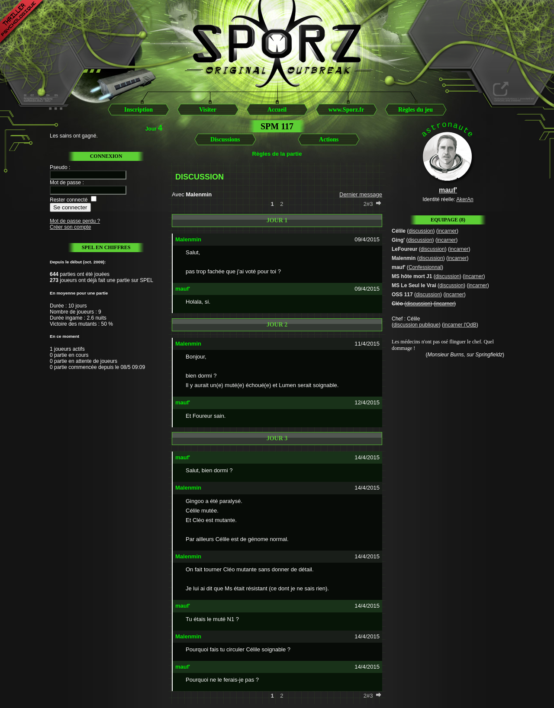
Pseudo (59, 167)
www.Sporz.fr (346, 109)
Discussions (225, 139)
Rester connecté (68, 200)
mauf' (399, 267)
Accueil (277, 109)
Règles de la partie (277, 154)
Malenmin (404, 258)
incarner (447, 231)
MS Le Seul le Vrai (414, 285)
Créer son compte (70, 227)
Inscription (138, 109)
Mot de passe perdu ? (75, 221)
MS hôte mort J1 (412, 276)
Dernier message (360, 194)
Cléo (397, 304)
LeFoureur (404, 249)
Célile (399, 231)
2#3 (368, 204)
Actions (328, 139)
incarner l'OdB (460, 325)
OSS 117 (402, 295)
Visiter (207, 109)
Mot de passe (65, 182)
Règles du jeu (415, 109)
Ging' (398, 240)
